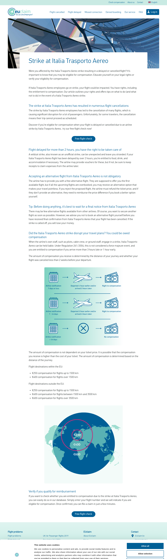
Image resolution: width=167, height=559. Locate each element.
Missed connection (93, 12)
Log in (154, 12)
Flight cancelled (57, 12)
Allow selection (145, 535)
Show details (137, 554)
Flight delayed (74, 12)
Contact (140, 3)
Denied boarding (113, 12)
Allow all (145, 527)
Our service (130, 12)
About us (131, 3)
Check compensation (117, 3)
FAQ (141, 12)
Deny (145, 542)
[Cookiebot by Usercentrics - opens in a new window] (16, 554)
